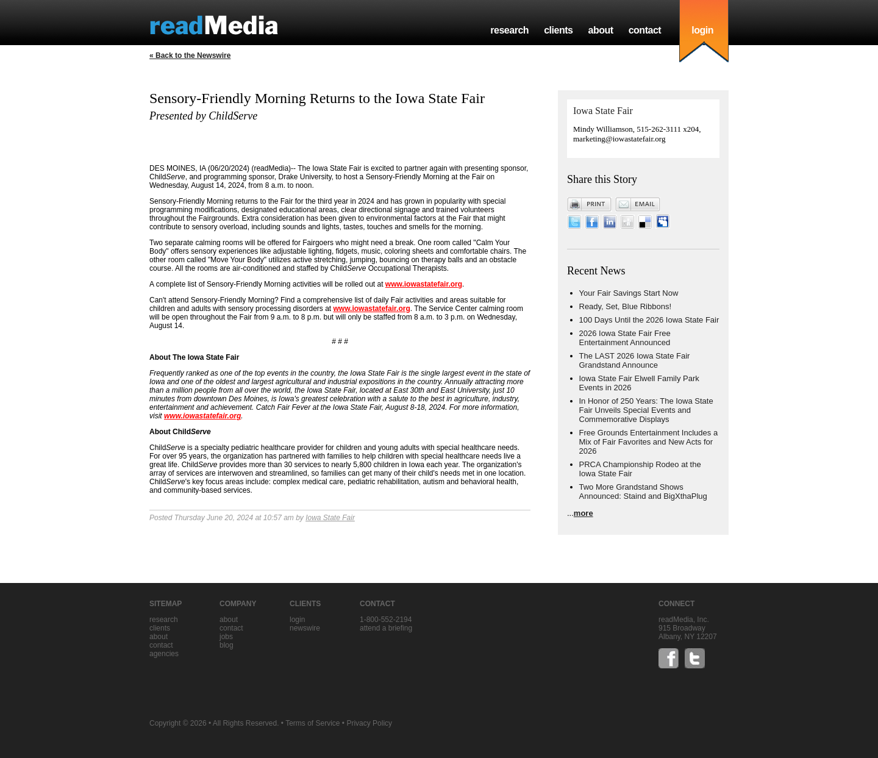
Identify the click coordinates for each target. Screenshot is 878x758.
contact (645, 30)
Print (589, 204)
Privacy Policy (369, 723)
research (509, 30)
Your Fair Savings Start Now (629, 293)
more (583, 513)
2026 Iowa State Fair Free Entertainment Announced (625, 338)
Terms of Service (312, 723)
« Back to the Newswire (189, 55)
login (702, 30)
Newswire (305, 628)
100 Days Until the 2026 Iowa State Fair (649, 319)
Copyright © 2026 (178, 723)
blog (227, 645)
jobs (226, 636)
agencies (164, 653)
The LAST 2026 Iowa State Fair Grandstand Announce (634, 360)
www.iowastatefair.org (423, 284)
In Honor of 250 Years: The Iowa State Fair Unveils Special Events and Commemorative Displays (646, 410)
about (600, 30)
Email (637, 204)
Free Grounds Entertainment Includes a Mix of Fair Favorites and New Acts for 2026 (648, 442)
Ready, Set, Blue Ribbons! (625, 306)
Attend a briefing (386, 628)
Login (297, 619)
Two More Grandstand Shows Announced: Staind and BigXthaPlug (643, 491)
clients (558, 30)
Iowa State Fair (330, 517)
